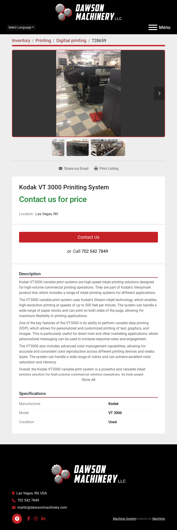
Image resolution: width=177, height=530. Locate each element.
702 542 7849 (94, 251)
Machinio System (124, 518)
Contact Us (88, 237)
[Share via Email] (73, 168)
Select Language (19, 27)
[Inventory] (21, 40)
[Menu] (152, 27)
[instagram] (35, 518)
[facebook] (29, 518)
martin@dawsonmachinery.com (42, 507)
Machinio (158, 518)
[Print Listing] (106, 168)
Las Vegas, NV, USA (31, 493)
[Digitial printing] (71, 40)
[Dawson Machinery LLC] (88, 473)
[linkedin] (43, 518)
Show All (88, 380)
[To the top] (17, 519)
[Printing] (43, 40)
